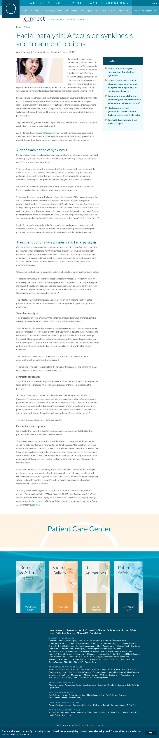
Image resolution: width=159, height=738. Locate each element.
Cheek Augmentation (106, 646)
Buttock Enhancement (85, 646)
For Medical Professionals (145, 11)
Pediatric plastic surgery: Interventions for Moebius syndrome (121, 72)
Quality (134, 712)
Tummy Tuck (90, 662)
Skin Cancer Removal (82, 677)
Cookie (18, 734)
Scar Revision (54, 677)
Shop (73, 712)
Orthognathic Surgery (109, 675)
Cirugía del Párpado (105, 685)
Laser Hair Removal (57, 654)
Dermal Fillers (68, 648)
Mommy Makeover (74, 657)
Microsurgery (76, 675)
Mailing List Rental (101, 705)
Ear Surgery (80, 648)
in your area (34, 504)
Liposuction (92, 654)
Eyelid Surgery (93, 648)
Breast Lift (117, 643)
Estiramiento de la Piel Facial (127, 685)
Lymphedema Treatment (59, 675)
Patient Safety (129, 630)
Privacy (6, 734)
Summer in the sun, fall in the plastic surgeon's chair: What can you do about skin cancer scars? (124, 99)
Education (81, 712)
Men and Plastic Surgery (129, 654)
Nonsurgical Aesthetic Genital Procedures (111, 657)
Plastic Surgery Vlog (95, 695)
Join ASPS (65, 712)
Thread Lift (78, 662)
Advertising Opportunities (60, 705)
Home (26, 11)
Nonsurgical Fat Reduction (60, 659)
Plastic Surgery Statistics (116, 695)
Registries (115, 712)
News (97, 11)
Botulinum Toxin (119, 640)
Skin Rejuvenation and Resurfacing (99, 659)
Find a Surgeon (86, 11)
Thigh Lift (68, 662)
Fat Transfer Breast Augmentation (63, 651)
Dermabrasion (55, 648)
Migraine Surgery (91, 675)
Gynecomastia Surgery (89, 651)
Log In (154, 3)
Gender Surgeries (99, 672)
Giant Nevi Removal (117, 672)
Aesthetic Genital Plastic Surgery (63, 640)
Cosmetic (35, 11)
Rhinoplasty (78, 659)
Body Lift (107, 640)
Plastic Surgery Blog (77, 695)
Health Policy (54, 715)
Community (104, 712)
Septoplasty (67, 677)
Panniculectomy (127, 675)
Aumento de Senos (73, 685)
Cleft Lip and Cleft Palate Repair (121, 669)
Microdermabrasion (57, 657)
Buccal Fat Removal (66, 646)
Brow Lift (53, 646)
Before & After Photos (67, 11)
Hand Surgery (133, 672)
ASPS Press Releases (58, 698)
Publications (92, 712)
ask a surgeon (56, 19)
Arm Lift (82, 640)
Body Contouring (94, 640)
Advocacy (125, 712)
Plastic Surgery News (58, 695)
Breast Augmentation (58, 643)
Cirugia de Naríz (89, 685)
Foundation (107, 11)
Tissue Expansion (100, 677)
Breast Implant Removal (79, 643)
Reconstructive (48, 11)
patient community (77, 19)
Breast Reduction (130, 643)
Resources (66, 715)
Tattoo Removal (55, 662)
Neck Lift (87, 657)
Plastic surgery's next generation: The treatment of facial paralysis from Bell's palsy (124, 111)
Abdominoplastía (56, 685)
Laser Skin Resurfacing (76, 654)
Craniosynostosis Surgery (80, 672)
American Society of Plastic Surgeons (79, 2)
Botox (95, 271)
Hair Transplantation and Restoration (116, 651)
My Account (54, 712)
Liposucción (54, 687)
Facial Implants (114, 648)
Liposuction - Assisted (108, 654)
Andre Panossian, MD (48, 132)
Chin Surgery (135, 646)
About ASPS (82, 633)
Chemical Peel (123, 646)
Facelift (103, 648)
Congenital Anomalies (58, 672)
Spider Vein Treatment (124, 659)
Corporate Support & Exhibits (122, 705)
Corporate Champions (82, 705)
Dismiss (151, 733)
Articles (27, 27)
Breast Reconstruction (80, 669)
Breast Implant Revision (101, 643)
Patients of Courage (65, 633)
